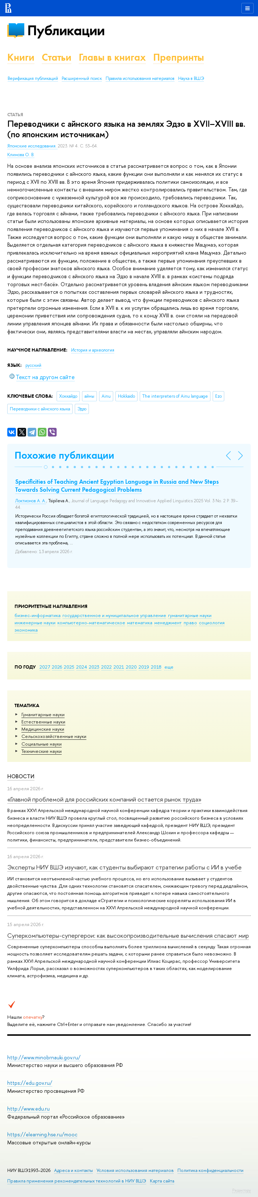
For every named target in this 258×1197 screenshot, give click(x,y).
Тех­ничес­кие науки (41, 751)
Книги (20, 57)
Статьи (56, 57)
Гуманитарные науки (43, 714)
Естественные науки (43, 721)
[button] (45, 467)
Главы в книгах (112, 57)
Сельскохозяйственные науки (53, 736)
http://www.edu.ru (28, 1108)
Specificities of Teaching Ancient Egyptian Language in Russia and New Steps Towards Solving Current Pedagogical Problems (117, 486)
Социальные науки (41, 743)
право (190, 622)
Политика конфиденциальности (210, 1170)
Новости (20, 776)
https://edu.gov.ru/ (29, 1082)
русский (33, 365)
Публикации (66, 30)
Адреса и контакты (73, 1170)
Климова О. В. (20, 155)
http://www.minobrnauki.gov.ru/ (44, 1057)
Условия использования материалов (135, 1170)
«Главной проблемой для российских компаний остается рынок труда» (104, 799)
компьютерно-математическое (91, 622)
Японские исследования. (32, 146)
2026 (57, 667)
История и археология (92, 350)
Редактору (241, 1190)
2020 (131, 667)
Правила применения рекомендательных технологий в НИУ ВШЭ (76, 1181)
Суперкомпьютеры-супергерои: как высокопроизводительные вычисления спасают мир (128, 935)
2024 (81, 667)
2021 (119, 667)
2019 (144, 667)
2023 (94, 667)
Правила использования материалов (140, 78)
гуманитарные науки (190, 615)
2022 (106, 667)
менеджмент (168, 622)
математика (139, 622)
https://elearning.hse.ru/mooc (42, 1134)
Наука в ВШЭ (191, 78)
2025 (69, 667)
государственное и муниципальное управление (114, 615)
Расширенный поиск (82, 78)
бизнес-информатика (38, 615)
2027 (45, 667)
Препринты (178, 57)
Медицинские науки (42, 729)
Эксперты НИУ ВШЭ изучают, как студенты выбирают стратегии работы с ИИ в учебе (124, 867)
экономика (26, 629)
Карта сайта (162, 1181)
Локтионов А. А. (30, 501)
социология (212, 622)
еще (168, 667)
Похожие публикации (64, 455)
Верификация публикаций (33, 78)
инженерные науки (35, 622)
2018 (156, 667)
